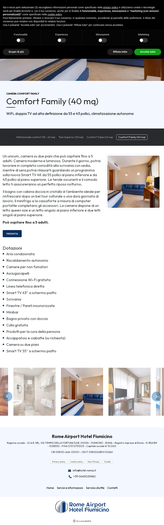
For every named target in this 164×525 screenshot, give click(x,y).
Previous (7, 396)
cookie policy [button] (55, 14)
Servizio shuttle (95, 487)
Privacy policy (58, 462)
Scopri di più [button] (16, 51)
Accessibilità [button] (83, 521)
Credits (107, 462)
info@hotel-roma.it (84, 470)
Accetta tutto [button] (147, 51)
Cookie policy (76, 462)
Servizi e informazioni (70, 487)
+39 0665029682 (84, 476)
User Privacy (93, 462)
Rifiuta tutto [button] (120, 51)
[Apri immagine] (34, 391)
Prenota (12, 233)
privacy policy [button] (110, 7)
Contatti (112, 487)
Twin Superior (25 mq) (71, 137)
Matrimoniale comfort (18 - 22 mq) (35, 137)
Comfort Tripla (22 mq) (100, 137)
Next (156, 396)
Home (50, 487)
